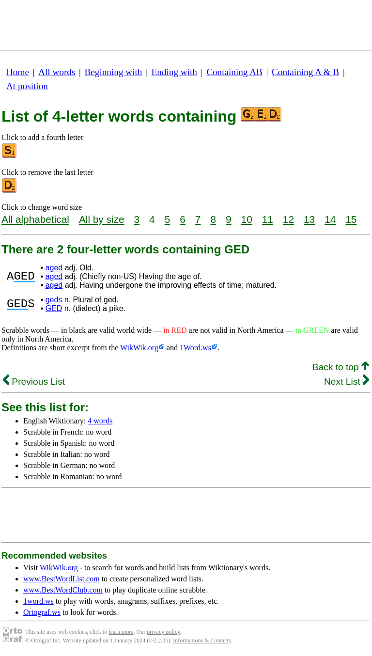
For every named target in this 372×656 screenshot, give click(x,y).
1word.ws (38, 601)
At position (27, 86)
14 (330, 219)
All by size (101, 219)
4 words (100, 421)
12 (288, 219)
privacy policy (163, 631)
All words (56, 72)
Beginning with (113, 72)
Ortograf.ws (42, 612)
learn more (121, 631)
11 (267, 219)
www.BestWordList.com (61, 579)
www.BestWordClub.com (63, 590)
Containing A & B (305, 72)
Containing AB (234, 72)
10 (246, 219)
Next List (346, 381)
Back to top (340, 367)
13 (309, 219)
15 (350, 219)
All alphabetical (35, 219)
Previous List (34, 381)
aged (54, 268)
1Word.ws (195, 348)
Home (17, 72)
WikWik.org (139, 348)
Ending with (174, 72)
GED (54, 308)
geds (54, 300)
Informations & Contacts (202, 640)
